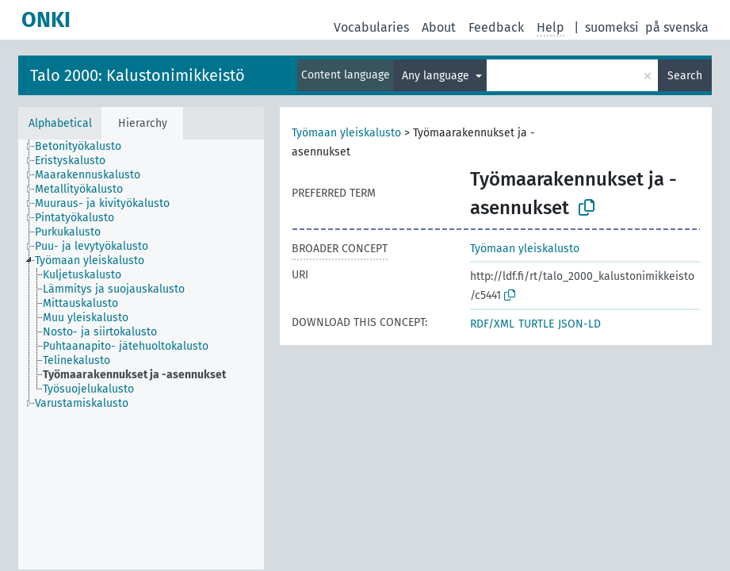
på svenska (677, 27)
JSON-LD (579, 324)
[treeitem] (85, 147)
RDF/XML (492, 324)
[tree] (141, 354)
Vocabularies (371, 27)
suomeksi (612, 27)
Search (684, 75)
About (439, 27)
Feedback (496, 27)
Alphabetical (60, 123)
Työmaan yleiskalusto (346, 133)
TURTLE (536, 324)
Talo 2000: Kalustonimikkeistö (137, 75)
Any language (437, 75)
